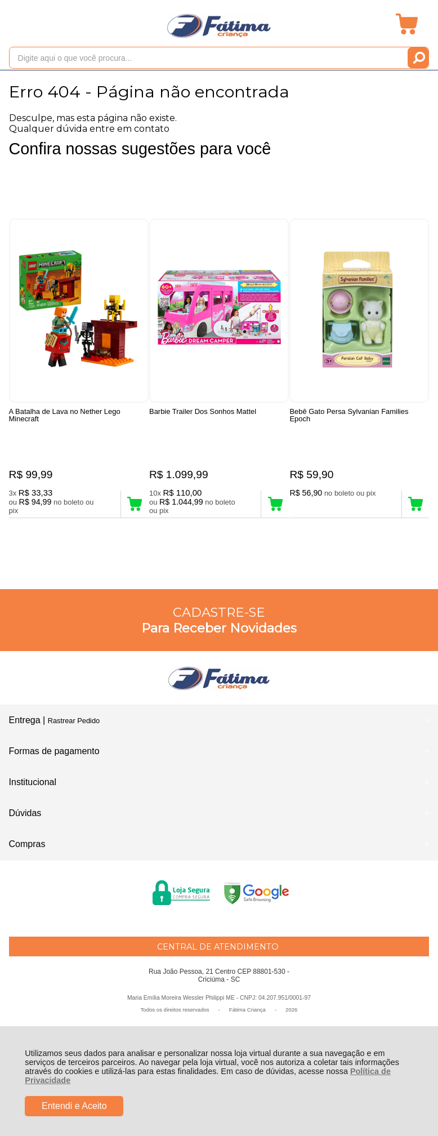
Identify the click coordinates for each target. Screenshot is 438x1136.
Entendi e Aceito (74, 1106)
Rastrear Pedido (74, 726)
